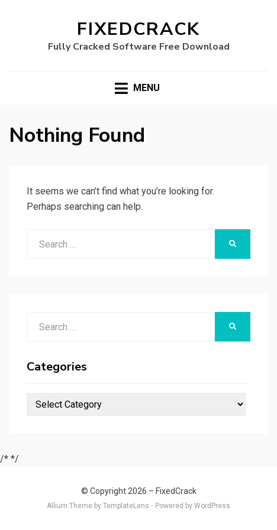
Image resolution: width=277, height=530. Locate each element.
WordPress (212, 506)
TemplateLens (126, 506)
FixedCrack (138, 29)
